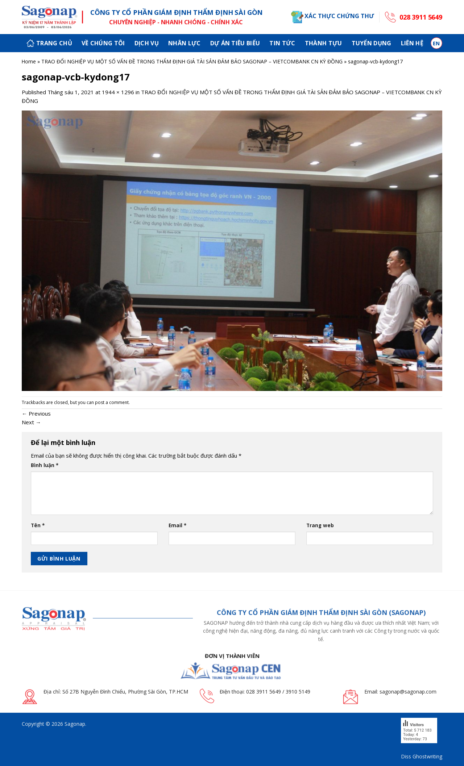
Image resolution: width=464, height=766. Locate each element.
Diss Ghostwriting (421, 756)
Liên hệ (412, 43)
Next (31, 422)
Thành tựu (323, 43)
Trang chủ (49, 43)
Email (177, 525)
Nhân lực (184, 43)
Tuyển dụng (372, 43)
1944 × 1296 (118, 92)
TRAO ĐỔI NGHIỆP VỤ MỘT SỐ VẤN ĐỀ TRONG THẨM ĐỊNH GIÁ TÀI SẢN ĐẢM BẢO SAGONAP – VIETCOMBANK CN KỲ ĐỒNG (192, 61)
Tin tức (282, 43)
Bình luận (44, 465)
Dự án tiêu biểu (235, 43)
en (436, 43)
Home (28, 61)
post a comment (112, 402)
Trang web (320, 525)
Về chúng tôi (103, 43)
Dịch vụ (146, 43)
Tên (38, 525)
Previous (36, 413)
